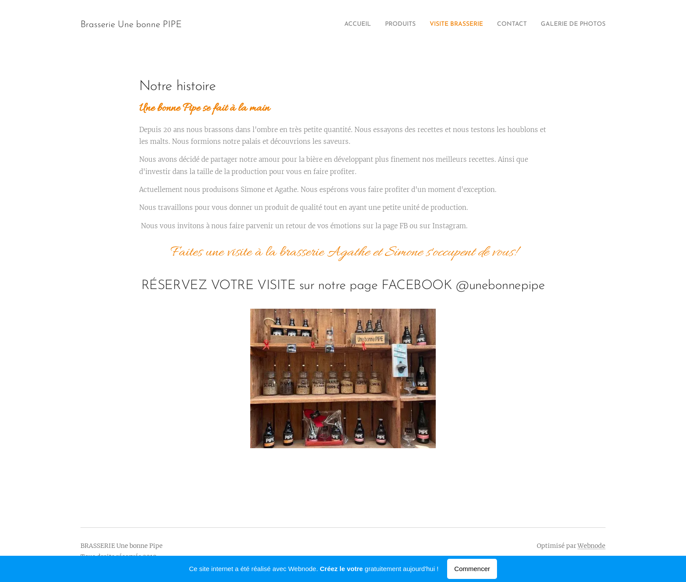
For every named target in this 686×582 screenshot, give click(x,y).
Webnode (592, 546)
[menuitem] (551, 25)
